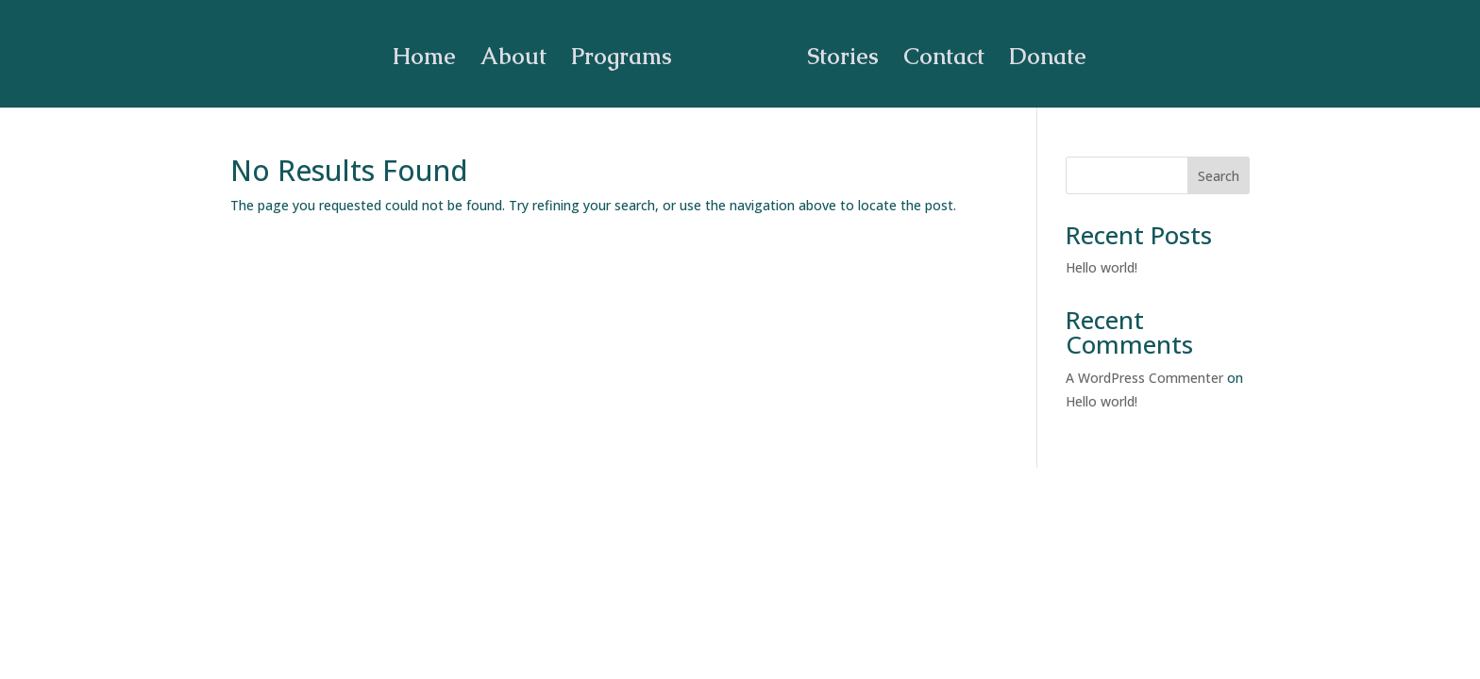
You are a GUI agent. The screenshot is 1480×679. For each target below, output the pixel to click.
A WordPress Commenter (1144, 378)
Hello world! (1101, 267)
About (520, 54)
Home (430, 54)
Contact (937, 54)
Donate (1041, 54)
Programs (628, 54)
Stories (836, 54)
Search (1218, 176)
